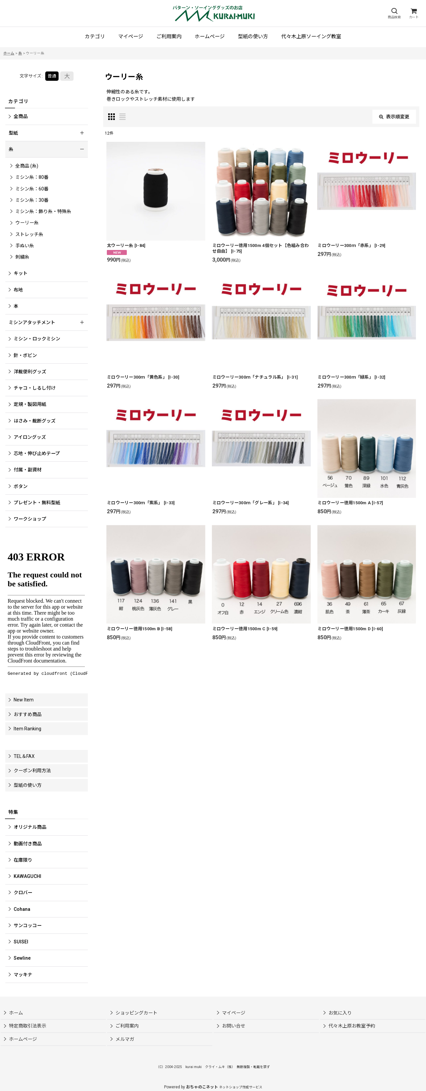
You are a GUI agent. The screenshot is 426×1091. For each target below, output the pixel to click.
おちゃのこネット (202, 1087)
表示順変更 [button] (394, 116)
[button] (394, 13)
